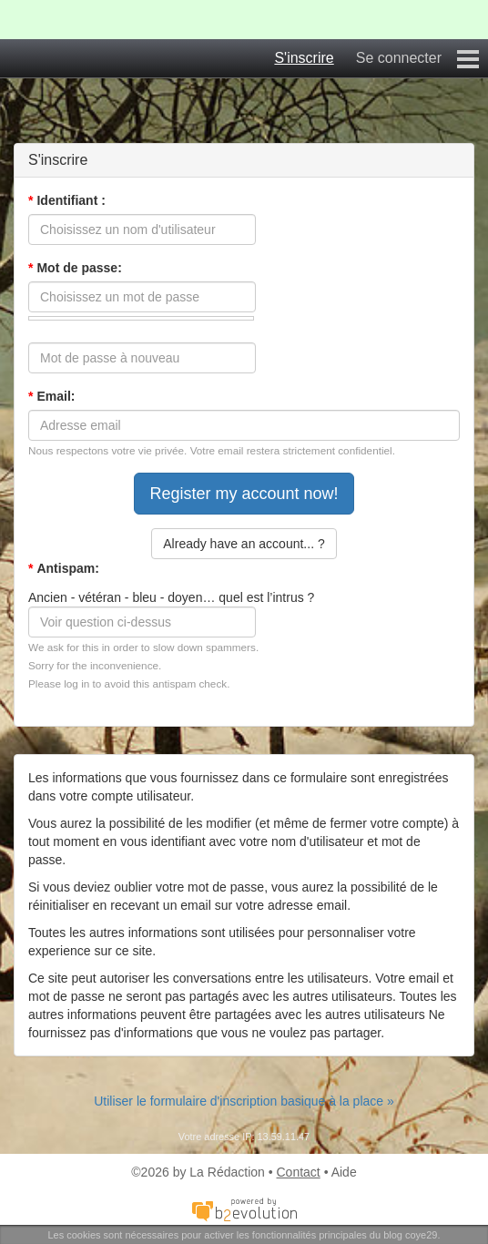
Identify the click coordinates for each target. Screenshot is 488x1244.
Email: (51, 396)
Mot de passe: (75, 267)
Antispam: (63, 568)
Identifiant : (67, 200)
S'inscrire (303, 58)
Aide (344, 1172)
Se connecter (399, 58)
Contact (298, 1172)
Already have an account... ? (243, 543)
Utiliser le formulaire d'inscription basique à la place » (244, 1101)
